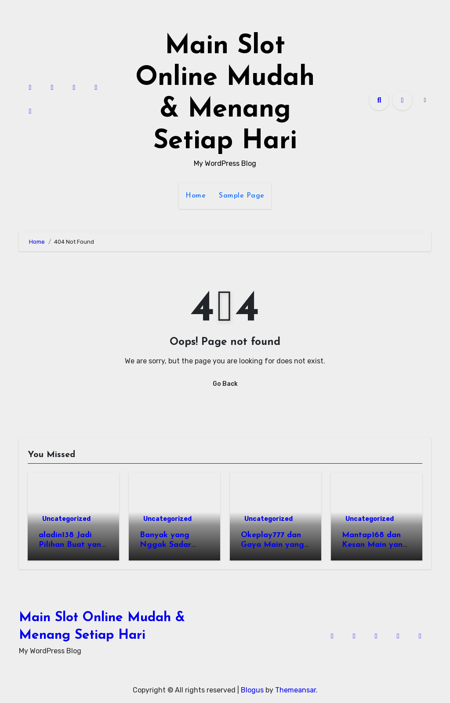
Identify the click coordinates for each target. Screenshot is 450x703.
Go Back (225, 384)
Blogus (252, 690)
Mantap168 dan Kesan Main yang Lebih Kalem (375, 544)
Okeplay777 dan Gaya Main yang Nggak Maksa (272, 544)
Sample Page (242, 195)
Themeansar (295, 690)
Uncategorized (66, 519)
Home (195, 195)
